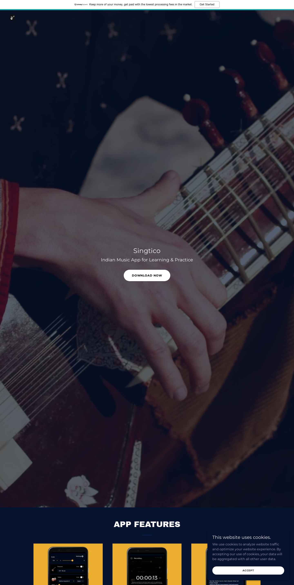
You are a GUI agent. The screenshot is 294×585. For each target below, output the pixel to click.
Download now (147, 275)
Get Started (207, 4)
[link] (12, 17)
